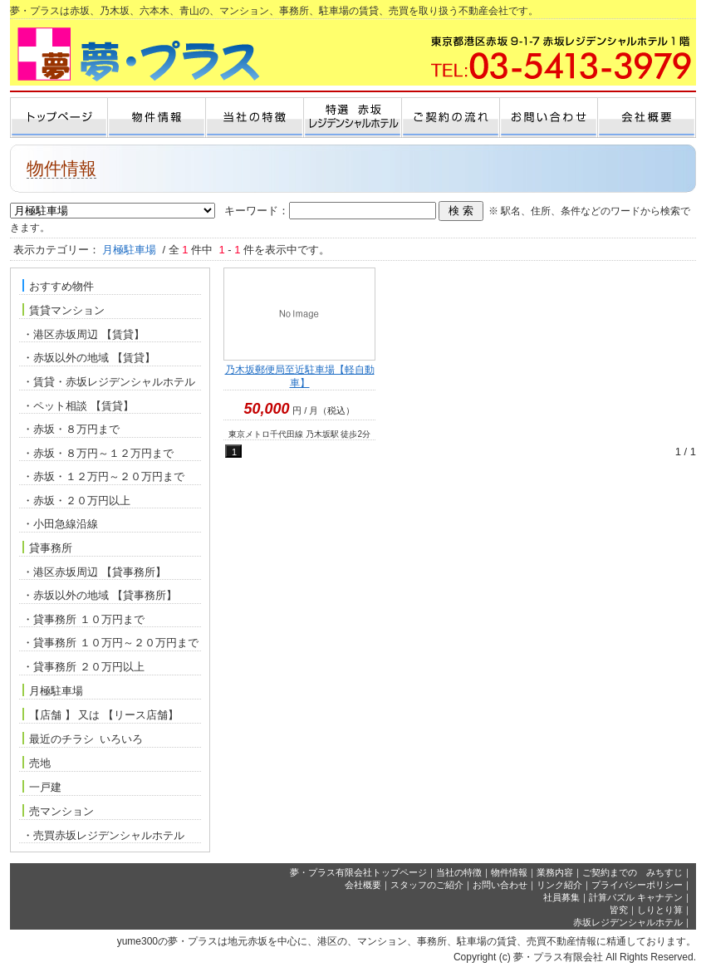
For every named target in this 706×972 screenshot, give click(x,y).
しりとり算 (660, 910)
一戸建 (41, 786)
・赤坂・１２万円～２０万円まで (103, 476)
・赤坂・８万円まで (71, 429)
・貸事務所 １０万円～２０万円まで (110, 642)
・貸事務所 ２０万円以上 (83, 666)
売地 (36, 762)
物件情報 (509, 872)
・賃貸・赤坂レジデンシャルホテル (108, 382)
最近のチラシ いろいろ (82, 738)
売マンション (58, 810)
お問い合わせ (500, 885)
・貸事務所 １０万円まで (83, 619)
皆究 (619, 910)
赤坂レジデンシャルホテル (628, 922)
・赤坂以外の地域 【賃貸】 (88, 357)
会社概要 (363, 885)
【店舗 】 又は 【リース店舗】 (100, 714)
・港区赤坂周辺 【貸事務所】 (94, 572)
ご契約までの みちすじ (632, 872)
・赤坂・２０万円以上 (76, 500)
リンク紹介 (559, 885)
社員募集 (561, 897)
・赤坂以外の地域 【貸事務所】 (99, 595)
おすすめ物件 (58, 285)
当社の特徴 (459, 872)
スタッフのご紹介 (426, 885)
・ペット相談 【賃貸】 (78, 406)
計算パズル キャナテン (636, 897)
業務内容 (555, 872)
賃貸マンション (63, 310)
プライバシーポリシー (637, 885)
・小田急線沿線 (60, 524)
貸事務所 (47, 547)
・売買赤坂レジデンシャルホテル (103, 835)
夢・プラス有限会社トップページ (358, 872)
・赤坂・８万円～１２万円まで (98, 453)
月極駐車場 (52, 690)
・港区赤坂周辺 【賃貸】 (83, 334)
